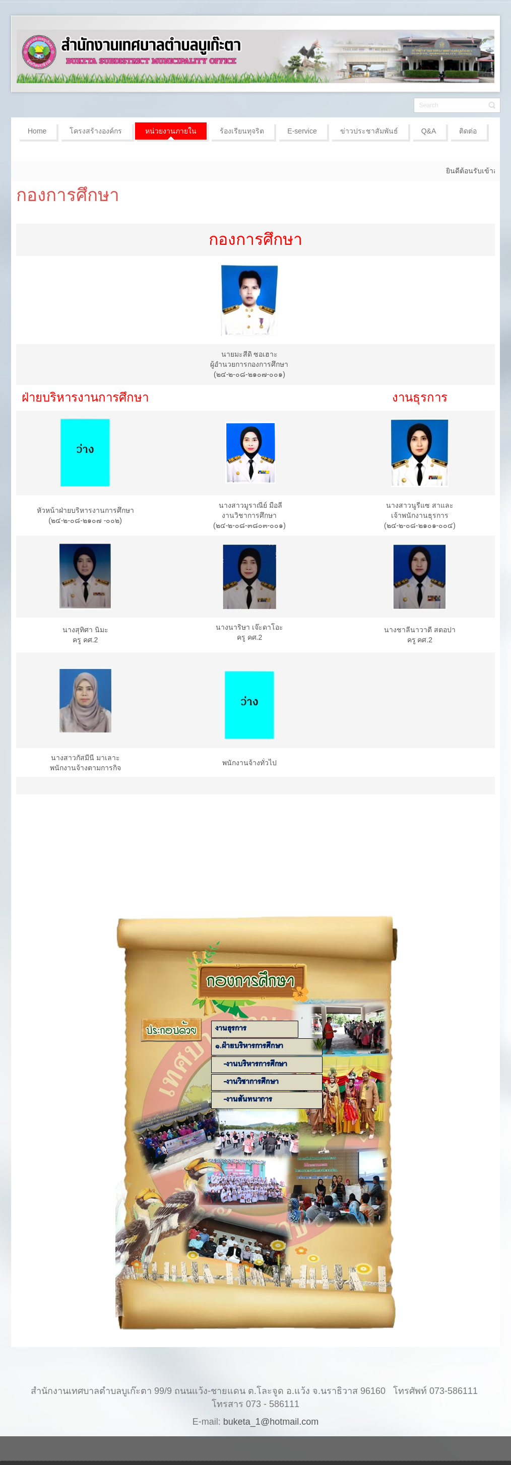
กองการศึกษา (67, 195)
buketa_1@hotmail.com (270, 1422)
